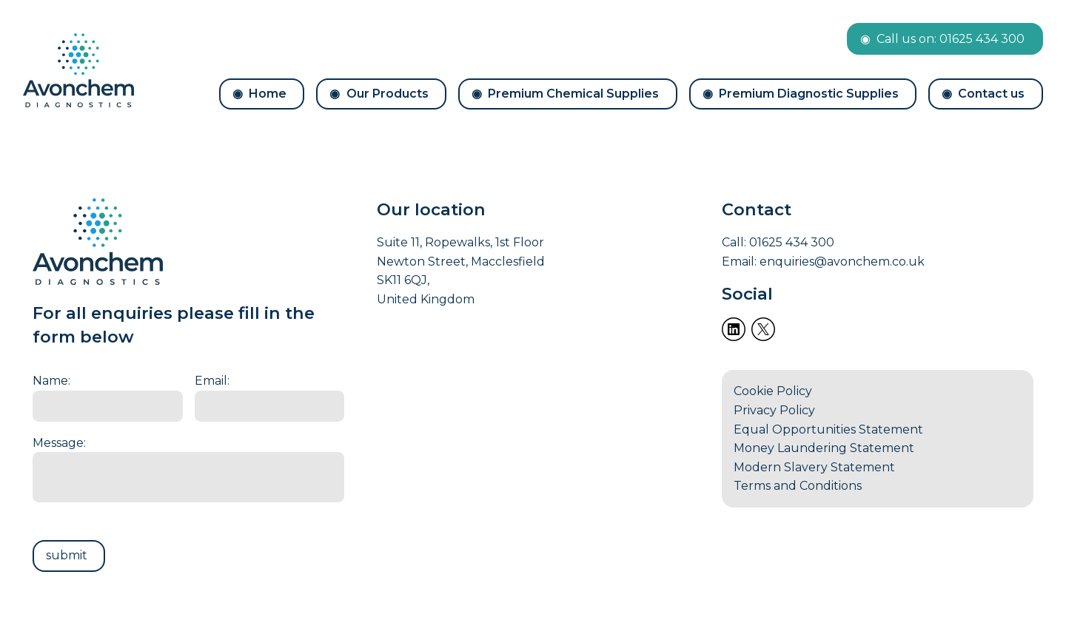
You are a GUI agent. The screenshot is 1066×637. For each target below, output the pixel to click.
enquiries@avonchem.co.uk (842, 262)
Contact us (991, 94)
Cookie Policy (773, 391)
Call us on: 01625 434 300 (950, 39)
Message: (59, 443)
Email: (212, 381)
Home (267, 94)
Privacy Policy (774, 410)
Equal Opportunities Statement (828, 429)
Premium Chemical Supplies (573, 94)
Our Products (387, 94)
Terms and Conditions (798, 486)
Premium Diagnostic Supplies (809, 94)
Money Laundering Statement (824, 448)
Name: (51, 381)
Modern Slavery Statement (814, 467)
